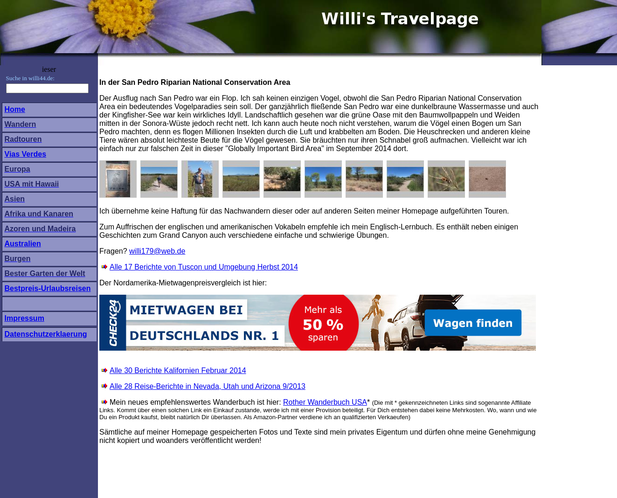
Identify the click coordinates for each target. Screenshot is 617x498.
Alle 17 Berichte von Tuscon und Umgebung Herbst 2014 (204, 267)
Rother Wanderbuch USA (325, 402)
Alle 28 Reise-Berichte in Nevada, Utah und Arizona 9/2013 (203, 386)
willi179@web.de (157, 251)
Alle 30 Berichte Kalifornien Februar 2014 (178, 370)
